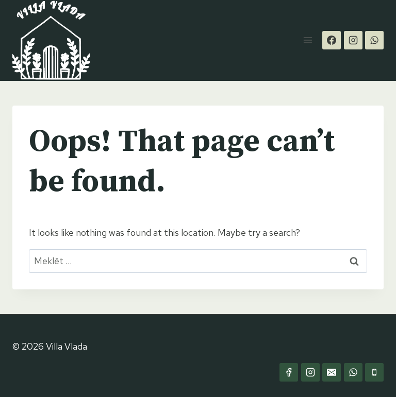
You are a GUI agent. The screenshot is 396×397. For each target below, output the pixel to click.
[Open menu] (307, 40)
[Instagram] (353, 40)
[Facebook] (331, 40)
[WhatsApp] (374, 40)
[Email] (331, 372)
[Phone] (374, 372)
